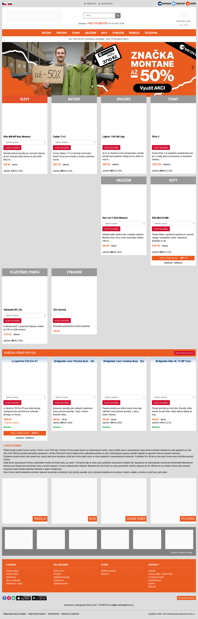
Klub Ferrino (59, 570)
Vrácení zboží (12, 574)
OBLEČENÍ (123, 180)
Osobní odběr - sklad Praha (160, 574)
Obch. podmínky (13, 580)
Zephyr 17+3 (59, 136)
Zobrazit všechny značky (182, 552)
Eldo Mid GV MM (160, 217)
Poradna (57, 574)
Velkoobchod (53, 614)
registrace (105, 3)
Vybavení (118, 32)
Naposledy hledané (37, 614)
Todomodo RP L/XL (12, 309)
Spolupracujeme (61, 583)
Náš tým (152, 586)
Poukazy (134, 32)
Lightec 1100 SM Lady (113, 136)
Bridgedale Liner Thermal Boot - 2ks (74, 361)
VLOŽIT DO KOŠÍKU (12, 148)
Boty (104, 32)
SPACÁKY (124, 99)
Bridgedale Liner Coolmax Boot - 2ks (123, 361)
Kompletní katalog (186, 598)
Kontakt (151, 570)
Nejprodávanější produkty (14, 614)
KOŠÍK (193, 3)
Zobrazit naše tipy (184, 353)
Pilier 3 (155, 136)
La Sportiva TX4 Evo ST (25, 361)
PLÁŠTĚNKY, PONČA (25, 272)
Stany (76, 32)
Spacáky (62, 32)
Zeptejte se (59, 580)
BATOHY (74, 99)
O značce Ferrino (155, 577)
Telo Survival (59, 309)
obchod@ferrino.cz (125, 605)
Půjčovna (151, 32)
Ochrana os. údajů (14, 583)
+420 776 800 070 (97, 23)
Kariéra (151, 583)
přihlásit (90, 3)
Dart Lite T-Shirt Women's (115, 217)
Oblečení (90, 32)
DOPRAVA (166, 3)
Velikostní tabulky (61, 577)
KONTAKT (180, 3)
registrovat (168, 262)
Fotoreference (154, 580)
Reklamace (11, 577)
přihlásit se (178, 262)
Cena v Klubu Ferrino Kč (173, 258)
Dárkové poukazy (108, 570)
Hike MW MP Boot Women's (17, 136)
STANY (173, 99)
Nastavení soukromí (70, 614)
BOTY (173, 180)
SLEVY (24, 99)
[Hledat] (118, 15)
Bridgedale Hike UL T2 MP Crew (173, 361)
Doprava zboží (12, 570)
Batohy (46, 32)
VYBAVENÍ (74, 272)
